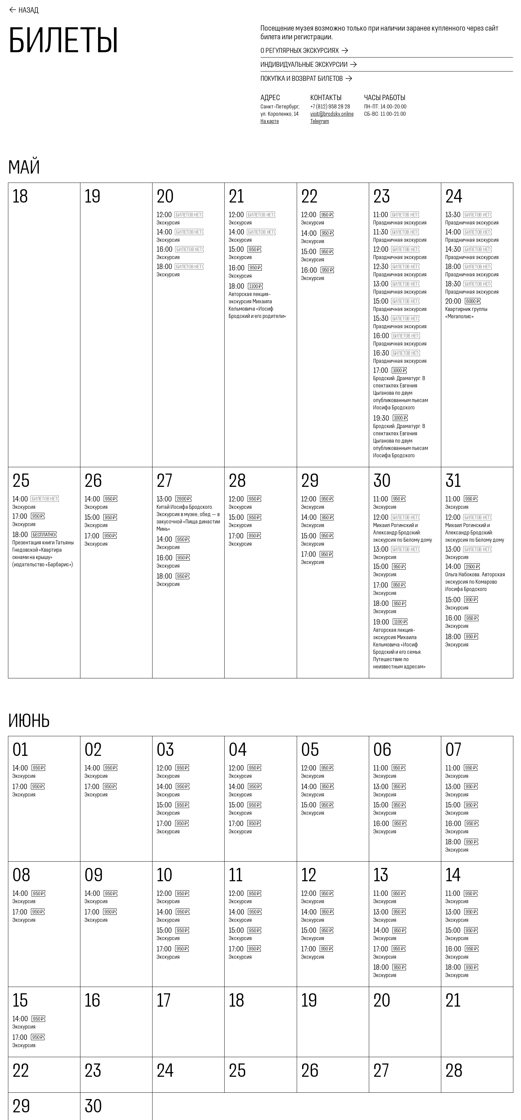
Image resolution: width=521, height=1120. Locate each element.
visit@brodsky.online (332, 114)
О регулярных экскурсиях (301, 50)
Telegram (320, 121)
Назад (29, 9)
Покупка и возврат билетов (304, 78)
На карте (270, 121)
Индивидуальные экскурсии (307, 64)
